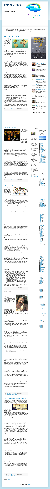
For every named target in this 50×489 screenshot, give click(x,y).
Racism (41, 234)
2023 (41, 290)
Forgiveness (7, 394)
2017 (41, 297)
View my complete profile (34, 176)
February (42, 322)
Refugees (41, 235)
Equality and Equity (42, 185)
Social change (42, 243)
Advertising (41, 143)
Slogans (41, 242)
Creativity (41, 168)
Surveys (41, 250)
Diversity (41, 178)
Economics (41, 179)
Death (41, 173)
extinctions (41, 274)
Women (41, 265)
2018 (41, 296)
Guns (41, 202)
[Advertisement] (16, 118)
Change (41, 154)
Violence (41, 259)
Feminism (41, 189)
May (41, 319)
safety (41, 282)
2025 (41, 288)
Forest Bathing (42, 191)
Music (41, 219)
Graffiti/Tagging (42, 197)
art (40, 270)
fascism (41, 275)
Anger (41, 146)
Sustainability (42, 251)
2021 (41, 292)
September (42, 304)
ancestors (41, 269)
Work (41, 266)
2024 (41, 289)
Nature (41, 221)
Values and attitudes (42, 257)
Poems (41, 226)
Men (40, 216)
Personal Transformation (42, 225)
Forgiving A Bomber (8, 293)
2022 (41, 291)
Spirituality (41, 248)
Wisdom (41, 264)
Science (41, 238)
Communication (42, 159)
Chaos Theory (42, 155)
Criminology (41, 169)
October (42, 303)
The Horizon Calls (42, 128)
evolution (41, 273)
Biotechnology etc (42, 149)
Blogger (29, 484)
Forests (41, 192)
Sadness (41, 237)
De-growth (41, 172)
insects (41, 276)
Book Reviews (42, 150)
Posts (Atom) (9, 479)
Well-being (41, 263)
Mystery (41, 220)
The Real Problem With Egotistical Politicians (15, 398)
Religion (41, 236)
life (40, 277)
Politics (41, 228)
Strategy (41, 249)
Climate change (42, 157)
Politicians (10, 475)
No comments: (14, 108)
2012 (41, 327)
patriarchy (41, 280)
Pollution (41, 229)
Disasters (41, 177)
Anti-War (41, 147)
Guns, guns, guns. (38, 84)
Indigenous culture (42, 206)
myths (41, 278)
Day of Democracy (8, 185)
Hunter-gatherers (42, 204)
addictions (41, 268)
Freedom (41, 194)
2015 (41, 299)
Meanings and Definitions (42, 214)
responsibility (42, 281)
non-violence (42, 279)
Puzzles (41, 232)
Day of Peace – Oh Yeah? (10, 127)
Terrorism (16, 394)
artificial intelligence (42, 271)
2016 (41, 298)
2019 (41, 295)
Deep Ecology (42, 174)
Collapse (41, 158)
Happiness (41, 203)
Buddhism (41, 151)
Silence (41, 240)
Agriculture (41, 145)
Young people (42, 267)
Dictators (41, 176)
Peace (10, 394)
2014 (41, 325)
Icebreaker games (42, 205)
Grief (40, 198)
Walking (41, 262)
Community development (42, 161)
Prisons (41, 230)
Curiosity (41, 171)
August (42, 315)
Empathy (41, 182)
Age (40, 144)
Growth (41, 200)
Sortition (41, 246)
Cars (40, 153)
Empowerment (42, 183)
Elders (41, 180)
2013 (41, 326)
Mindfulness (41, 217)
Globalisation (42, 196)
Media (41, 215)
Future (41, 195)
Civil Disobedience (42, 156)
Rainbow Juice (13, 4)
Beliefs (41, 148)
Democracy (7, 475)
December (42, 300)
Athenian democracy (16, 232)
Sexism (41, 239)
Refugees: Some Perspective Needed (13, 36)
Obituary (41, 222)
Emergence (41, 181)
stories (41, 283)
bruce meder (34, 135)
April (41, 320)
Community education (43, 162)
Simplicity (41, 241)
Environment (41, 184)
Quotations (41, 233)
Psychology (13, 475)
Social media (42, 245)
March (42, 321)
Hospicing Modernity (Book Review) (40, 89)
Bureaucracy (41, 152)
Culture (41, 170)
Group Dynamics (42, 199)
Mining (41, 218)
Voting (41, 261)
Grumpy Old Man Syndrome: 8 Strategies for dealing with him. (40, 63)
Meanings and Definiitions (42, 212)
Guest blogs (41, 201)
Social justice (12, 394)
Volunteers (41, 260)
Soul (40, 247)
